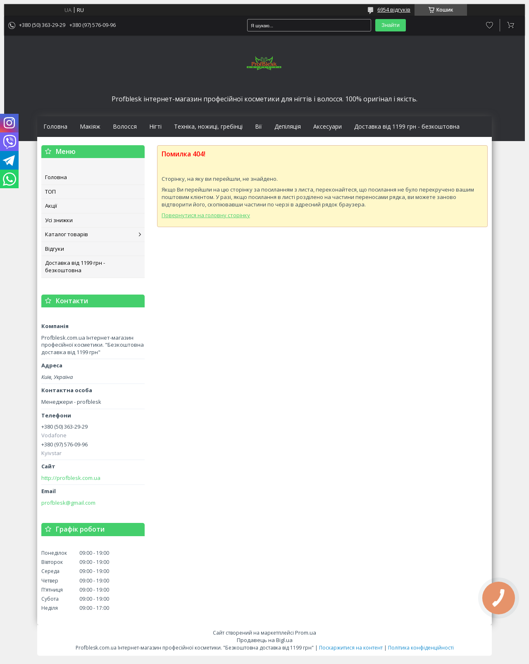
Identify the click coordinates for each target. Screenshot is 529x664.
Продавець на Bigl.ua (265, 640)
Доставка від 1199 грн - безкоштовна (407, 126)
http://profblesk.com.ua (70, 478)
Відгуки (54, 248)
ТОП (50, 191)
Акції (51, 205)
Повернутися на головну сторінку (206, 215)
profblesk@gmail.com (68, 502)
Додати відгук (489, 25)
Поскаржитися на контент (351, 647)
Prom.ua (305, 632)
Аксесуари (327, 126)
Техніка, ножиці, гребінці (208, 126)
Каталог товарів (66, 234)
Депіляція (287, 126)
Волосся (125, 126)
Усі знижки (59, 220)
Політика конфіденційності (421, 647)
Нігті (155, 126)
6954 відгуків (393, 9)
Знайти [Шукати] (390, 25)
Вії (258, 126)
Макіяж (90, 126)
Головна (55, 126)
